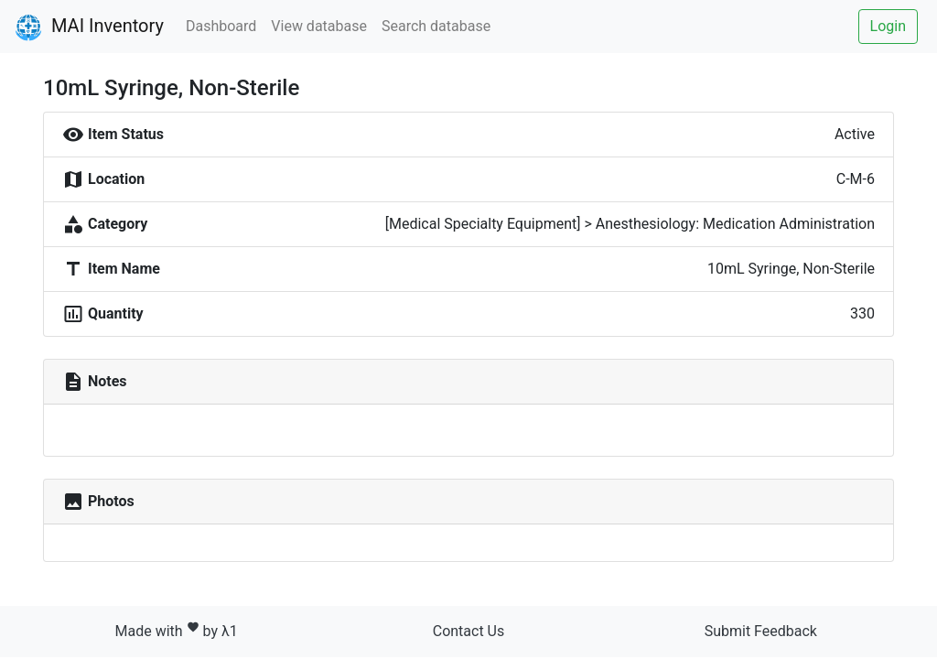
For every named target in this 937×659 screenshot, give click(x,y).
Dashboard (221, 26)
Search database (436, 26)
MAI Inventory (89, 27)
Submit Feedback (761, 631)
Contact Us (469, 631)
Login (888, 26)
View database (319, 26)
